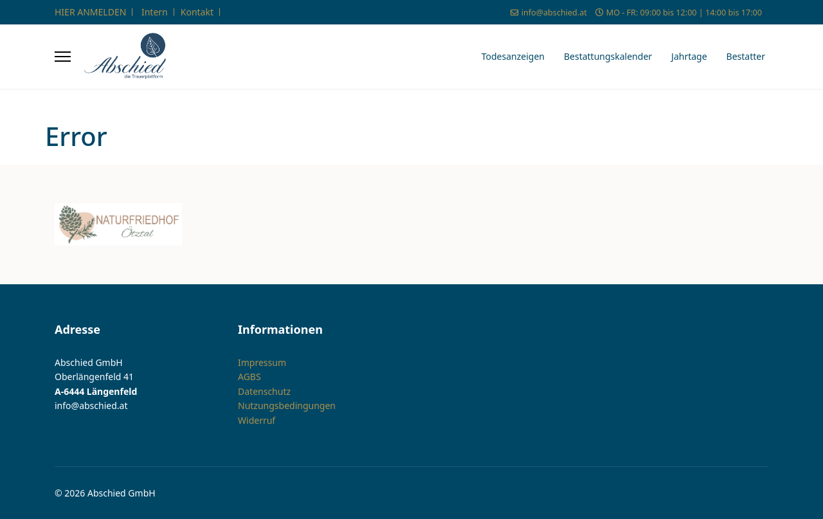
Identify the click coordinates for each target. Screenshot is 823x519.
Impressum (262, 362)
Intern (154, 12)
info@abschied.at (554, 12)
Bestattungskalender (608, 56)
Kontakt (197, 12)
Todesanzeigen (513, 56)
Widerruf (256, 420)
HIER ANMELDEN (90, 12)
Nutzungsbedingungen (287, 405)
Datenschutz (264, 391)
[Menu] (63, 56)
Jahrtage (689, 56)
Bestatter (746, 56)
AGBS (249, 376)
